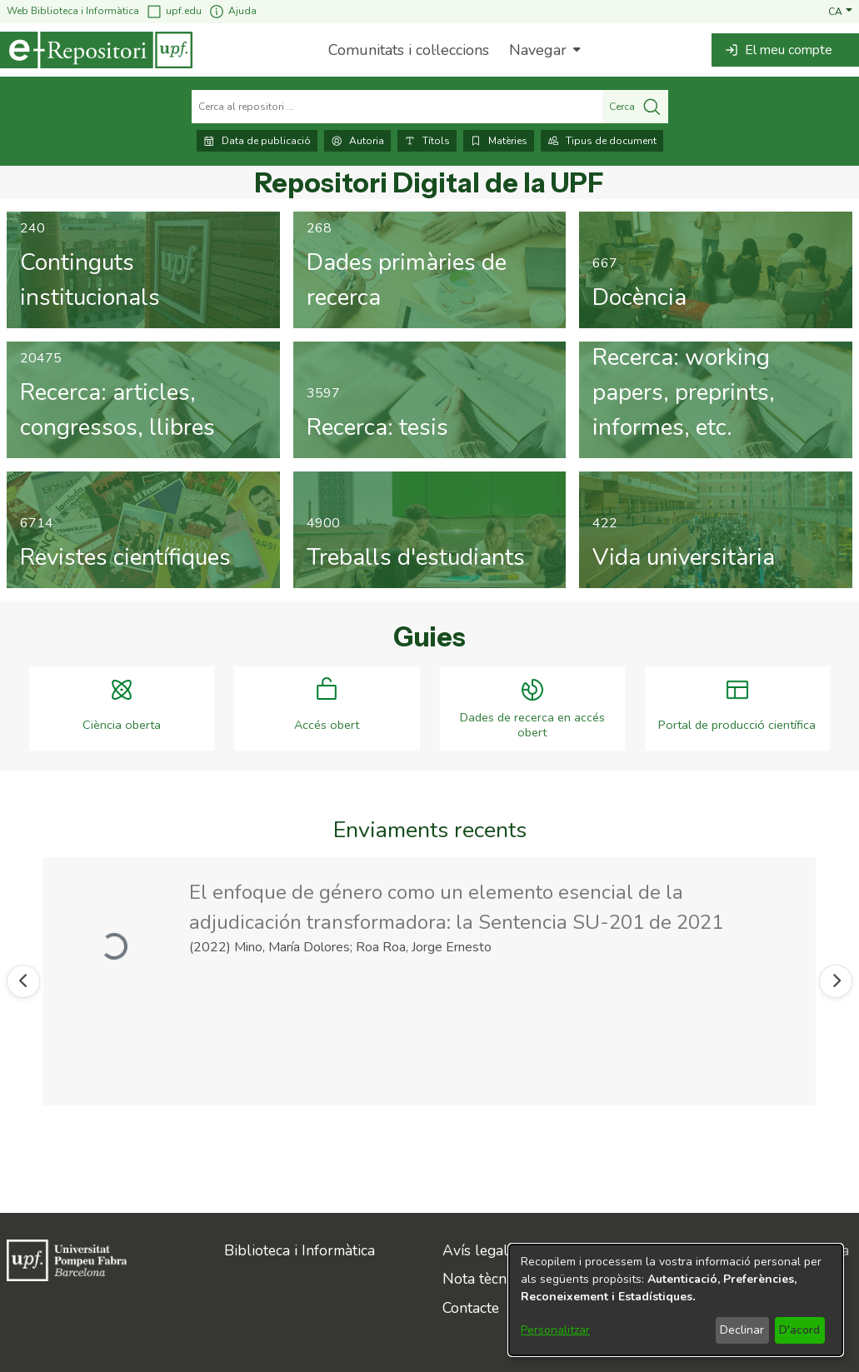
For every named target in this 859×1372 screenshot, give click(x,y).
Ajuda (232, 11)
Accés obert (326, 725)
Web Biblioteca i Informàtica (73, 10)
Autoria (357, 140)
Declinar (742, 1330)
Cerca (635, 107)
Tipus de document (602, 140)
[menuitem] (543, 50)
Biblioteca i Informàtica (299, 1250)
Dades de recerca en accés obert (532, 725)
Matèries (498, 140)
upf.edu (174, 11)
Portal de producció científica (737, 725)
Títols (427, 140)
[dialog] (675, 1300)
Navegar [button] (538, 50)
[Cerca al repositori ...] (397, 106)
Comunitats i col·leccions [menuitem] (408, 50)
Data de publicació (257, 140)
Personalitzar (555, 1330)
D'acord (799, 1330)
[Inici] (96, 50)
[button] (840, 11)
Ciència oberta (121, 725)
